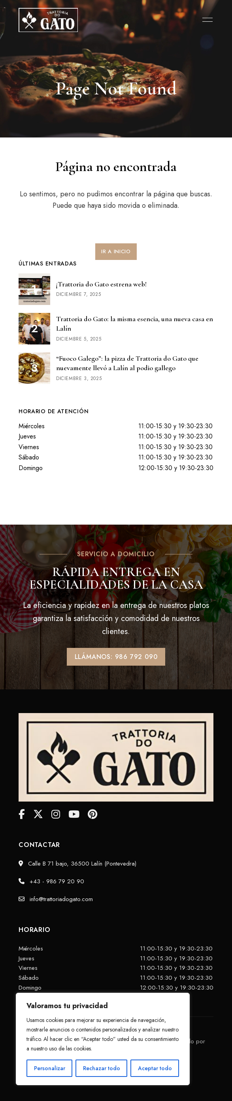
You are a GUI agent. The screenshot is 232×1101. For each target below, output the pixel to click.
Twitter (38, 814)
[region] (103, 1039)
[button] (115, 251)
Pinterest (92, 814)
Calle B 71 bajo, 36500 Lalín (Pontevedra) (77, 863)
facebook (22, 814)
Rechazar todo (101, 1068)
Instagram (55, 814)
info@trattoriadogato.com (56, 899)
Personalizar (49, 1068)
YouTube (73, 814)
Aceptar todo (155, 1068)
